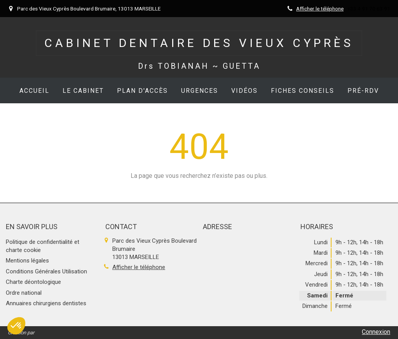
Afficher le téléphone (320, 8)
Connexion (376, 332)
